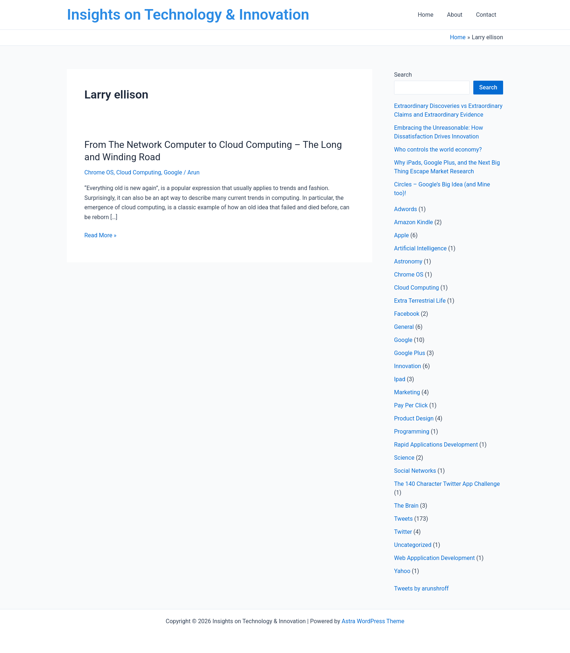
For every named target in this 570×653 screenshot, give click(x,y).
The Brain (406, 505)
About (457, 14)
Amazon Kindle (413, 222)
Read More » (100, 235)
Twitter (403, 531)
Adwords (405, 209)
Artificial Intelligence (420, 248)
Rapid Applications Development (436, 444)
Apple (401, 235)
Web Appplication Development (434, 558)
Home (430, 14)
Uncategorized (412, 544)
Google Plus (409, 353)
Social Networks (415, 470)
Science (404, 457)
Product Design (414, 418)
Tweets (403, 518)
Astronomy (408, 261)
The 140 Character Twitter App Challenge (447, 483)
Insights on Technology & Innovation (188, 14)
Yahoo (402, 571)
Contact (487, 14)
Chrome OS (99, 172)
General (404, 326)
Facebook (406, 313)
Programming (411, 431)
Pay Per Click (411, 405)
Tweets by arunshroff (421, 588)
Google (173, 172)
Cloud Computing (138, 172)
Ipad (399, 379)
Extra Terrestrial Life (420, 300)
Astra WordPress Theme (373, 621)
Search (403, 74)
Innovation (407, 366)
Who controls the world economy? (438, 149)
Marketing (407, 392)
